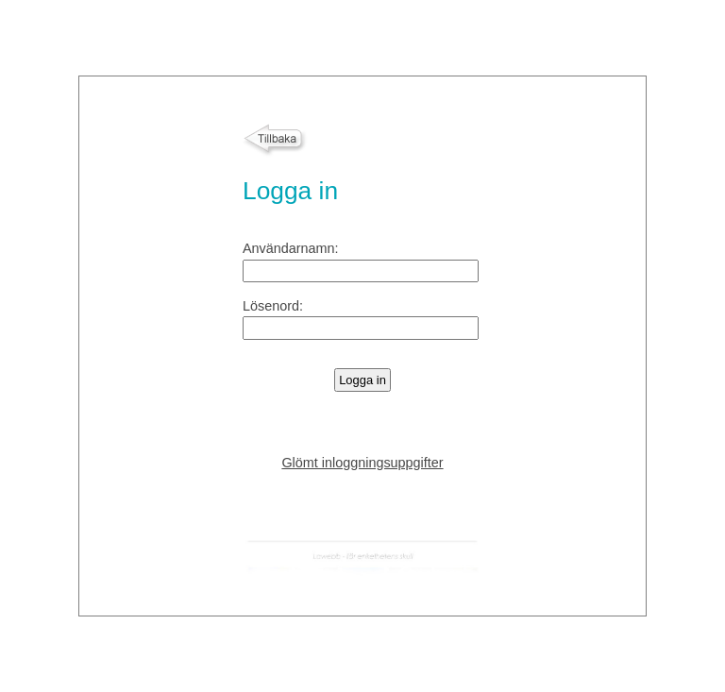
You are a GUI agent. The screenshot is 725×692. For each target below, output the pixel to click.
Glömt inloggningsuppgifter (362, 462)
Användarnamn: (291, 248)
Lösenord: (273, 305)
